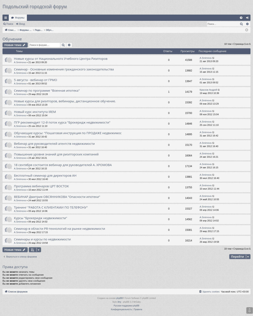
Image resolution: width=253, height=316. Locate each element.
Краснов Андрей (208, 90)
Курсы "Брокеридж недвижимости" (40, 218)
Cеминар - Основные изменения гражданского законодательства (64, 69)
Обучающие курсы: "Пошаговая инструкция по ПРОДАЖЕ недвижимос (67, 133)
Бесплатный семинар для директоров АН (45, 175)
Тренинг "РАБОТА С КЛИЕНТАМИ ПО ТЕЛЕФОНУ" (51, 207)
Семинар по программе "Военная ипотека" (47, 90)
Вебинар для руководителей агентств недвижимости (54, 143)
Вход (22, 23)
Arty (119, 302)
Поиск (9, 23)
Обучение (12, 39)
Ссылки (6, 18)
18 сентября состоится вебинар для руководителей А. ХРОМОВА (63, 165)
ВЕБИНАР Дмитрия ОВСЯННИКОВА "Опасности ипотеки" (57, 197)
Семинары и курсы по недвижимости (42, 239)
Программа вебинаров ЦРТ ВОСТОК (41, 186)
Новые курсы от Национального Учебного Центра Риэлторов (61, 58)
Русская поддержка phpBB (126, 306)
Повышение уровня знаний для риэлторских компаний (56, 154)
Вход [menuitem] (248, 18)
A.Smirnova (20, 62)
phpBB (119, 298)
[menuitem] (241, 18)
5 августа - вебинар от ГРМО (35, 80)
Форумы (19, 17)
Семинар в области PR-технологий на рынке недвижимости (59, 228)
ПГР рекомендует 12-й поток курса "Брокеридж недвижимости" (62, 122)
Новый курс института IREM (35, 112)
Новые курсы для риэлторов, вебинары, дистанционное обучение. (65, 101)
